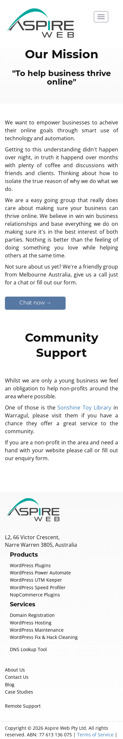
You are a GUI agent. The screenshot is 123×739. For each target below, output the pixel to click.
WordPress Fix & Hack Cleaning (42, 621)
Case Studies (18, 676)
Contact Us (16, 661)
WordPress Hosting (29, 607)
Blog (9, 669)
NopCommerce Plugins (33, 579)
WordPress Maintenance (35, 614)
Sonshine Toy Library (85, 399)
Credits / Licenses (71, 725)
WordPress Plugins (29, 549)
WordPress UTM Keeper (35, 564)
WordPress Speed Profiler (36, 571)
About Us (14, 654)
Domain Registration (30, 599)
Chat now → (35, 295)
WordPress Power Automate (39, 557)
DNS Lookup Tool (28, 633)
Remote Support (21, 690)
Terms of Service (90, 719)
